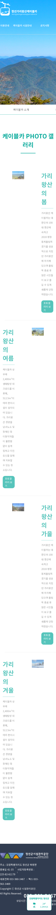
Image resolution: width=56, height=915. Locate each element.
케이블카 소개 (21, 109)
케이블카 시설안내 (22, 25)
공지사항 (44, 25)
